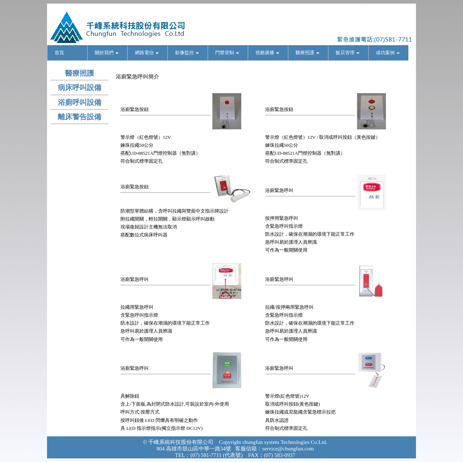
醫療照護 (307, 52)
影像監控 (187, 52)
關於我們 (107, 52)
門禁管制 (227, 52)
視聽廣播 (267, 52)
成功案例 (388, 52)
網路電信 (147, 52)
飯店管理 (348, 52)
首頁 (59, 52)
